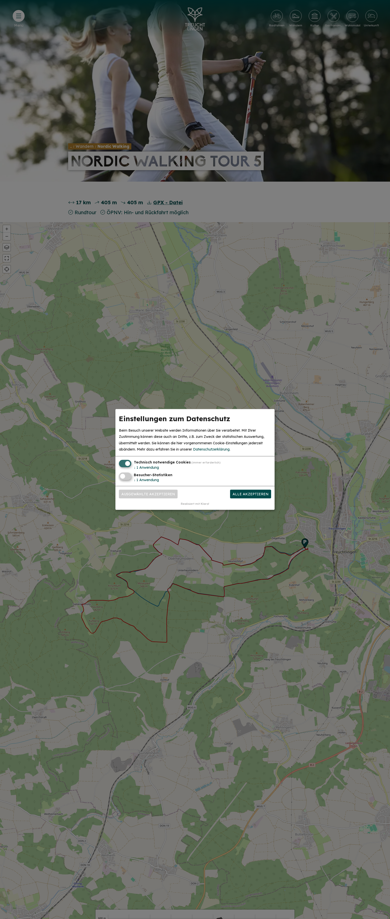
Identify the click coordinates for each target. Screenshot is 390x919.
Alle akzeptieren (251, 494)
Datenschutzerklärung (211, 449)
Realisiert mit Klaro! (195, 504)
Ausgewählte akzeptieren (148, 494)
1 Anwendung (146, 467)
